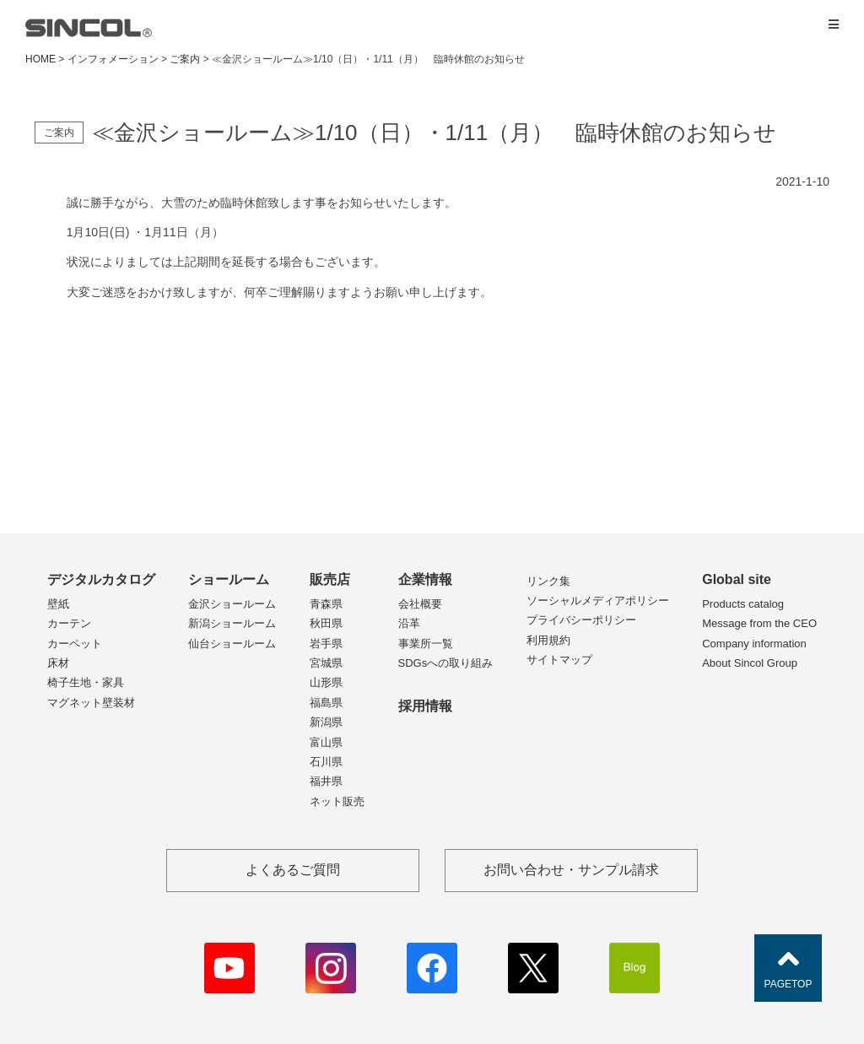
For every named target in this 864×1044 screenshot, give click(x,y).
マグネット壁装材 (91, 702)
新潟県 (326, 722)
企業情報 (425, 579)
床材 (58, 663)
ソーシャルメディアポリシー (597, 600)
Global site (736, 579)
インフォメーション (113, 59)
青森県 (326, 604)
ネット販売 (337, 801)
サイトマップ (559, 659)
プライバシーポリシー (581, 620)
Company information (754, 643)
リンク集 (548, 581)
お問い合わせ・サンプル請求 (571, 870)
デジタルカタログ (101, 579)
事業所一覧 (425, 643)
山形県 (326, 682)
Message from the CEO (759, 623)
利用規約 (548, 640)
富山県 (326, 742)
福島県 (326, 702)
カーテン (69, 623)
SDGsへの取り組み (446, 663)
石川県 (326, 761)
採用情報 (425, 706)
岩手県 (326, 643)
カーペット (74, 643)
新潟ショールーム (232, 623)
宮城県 (326, 663)
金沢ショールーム (232, 604)
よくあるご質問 (293, 870)
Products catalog (743, 604)
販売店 (330, 579)
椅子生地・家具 (85, 682)
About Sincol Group (749, 663)
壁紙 (58, 604)
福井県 (326, 781)
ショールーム (228, 579)
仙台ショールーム (232, 643)
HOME (40, 59)
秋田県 (326, 623)
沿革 (409, 623)
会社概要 (420, 604)
